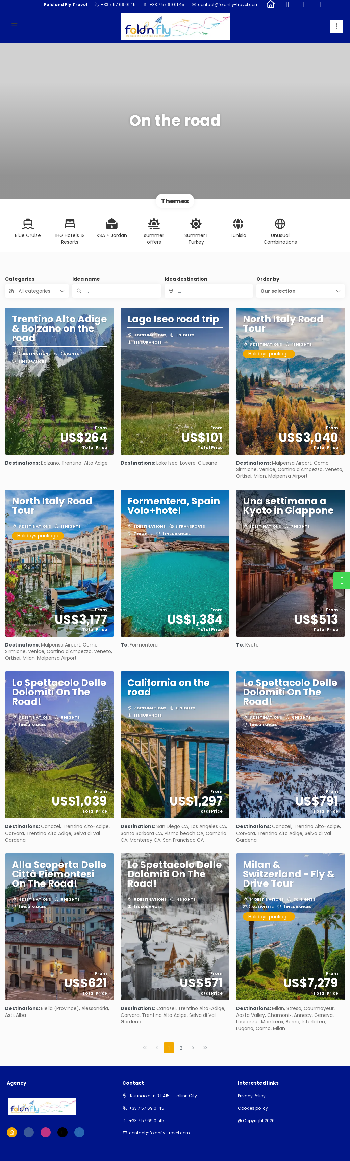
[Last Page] (205, 1047)
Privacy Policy (252, 1096)
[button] (300, 291)
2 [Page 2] (181, 1048)
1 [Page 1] (169, 1048)
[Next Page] (193, 1047)
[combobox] (209, 291)
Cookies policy (253, 1108)
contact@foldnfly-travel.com (228, 4)
